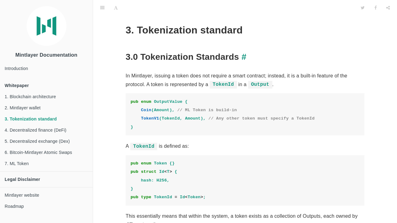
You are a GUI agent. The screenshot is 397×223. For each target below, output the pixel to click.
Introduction (16, 68)
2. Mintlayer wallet (23, 107)
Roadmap (14, 206)
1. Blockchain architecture (30, 96)
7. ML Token (17, 163)
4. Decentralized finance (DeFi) (35, 130)
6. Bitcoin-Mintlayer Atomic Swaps (38, 152)
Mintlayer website (22, 195)
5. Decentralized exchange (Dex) (37, 141)
